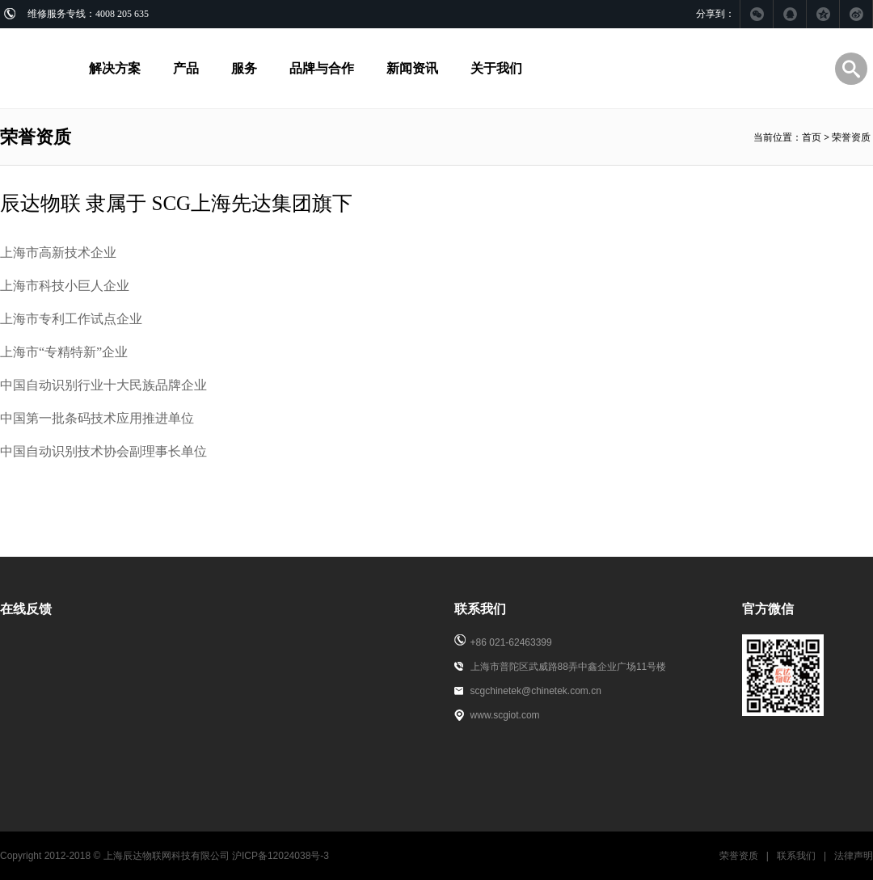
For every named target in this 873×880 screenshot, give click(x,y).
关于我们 (496, 68)
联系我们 (796, 855)
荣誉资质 (738, 855)
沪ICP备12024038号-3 (280, 855)
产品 (186, 68)
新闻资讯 (412, 68)
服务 (244, 68)
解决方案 (115, 68)
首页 (811, 137)
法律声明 (853, 855)
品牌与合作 (321, 68)
